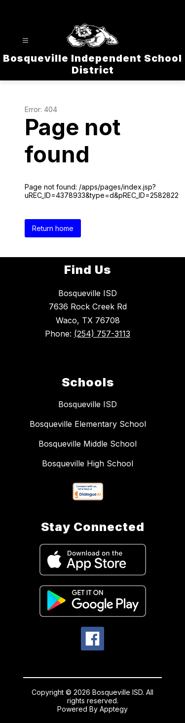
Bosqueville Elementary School (88, 424)
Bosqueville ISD (87, 404)
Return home (53, 228)
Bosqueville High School (87, 463)
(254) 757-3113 (102, 334)
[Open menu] (25, 40)
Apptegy (114, 709)
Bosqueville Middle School (87, 444)
